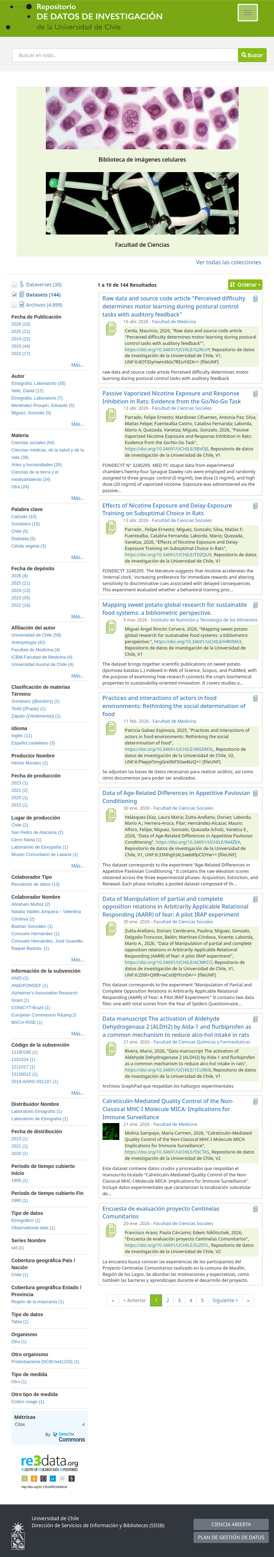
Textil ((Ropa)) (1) (29, 708)
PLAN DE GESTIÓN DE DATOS (231, 1537)
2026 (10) (21, 324)
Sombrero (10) (26, 524)
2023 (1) (20, 783)
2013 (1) (20, 805)
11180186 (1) (25, 1052)
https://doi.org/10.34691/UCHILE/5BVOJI (166, 449)
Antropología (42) (28, 642)
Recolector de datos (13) (36, 884)
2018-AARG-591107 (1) (35, 1081)
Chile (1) (20, 1274)
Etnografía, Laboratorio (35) (39, 383)
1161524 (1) (23, 1059)
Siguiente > (225, 1300)
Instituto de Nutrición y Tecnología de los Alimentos (204, 620)
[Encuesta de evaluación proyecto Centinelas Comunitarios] (111, 1230)
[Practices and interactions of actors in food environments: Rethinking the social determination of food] (111, 728)
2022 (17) (21, 353)
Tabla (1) (20, 1321)
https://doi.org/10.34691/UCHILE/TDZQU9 (168, 555)
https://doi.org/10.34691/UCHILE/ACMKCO (168, 962)
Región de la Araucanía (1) (38, 1301)
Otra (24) (20, 486)
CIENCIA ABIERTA (231, 1524)
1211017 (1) (23, 1067)
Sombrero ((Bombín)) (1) (36, 701)
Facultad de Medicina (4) (36, 649)
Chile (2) (20, 825)
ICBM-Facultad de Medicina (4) (42, 657)
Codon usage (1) (28, 1401)
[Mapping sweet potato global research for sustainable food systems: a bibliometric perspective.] (111, 626)
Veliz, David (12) (28, 390)
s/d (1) (18, 1247)
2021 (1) (20, 1146)
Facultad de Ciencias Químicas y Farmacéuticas (202, 1042)
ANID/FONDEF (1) (30, 985)
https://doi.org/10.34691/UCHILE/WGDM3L (169, 749)
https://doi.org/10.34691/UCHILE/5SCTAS (167, 1152)
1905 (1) (20, 1180)
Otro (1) (19, 1341)
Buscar (252, 55)
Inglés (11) (22, 735)
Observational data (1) (33, 1227)
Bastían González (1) (32, 926)
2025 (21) (21, 331)
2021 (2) (20, 790)
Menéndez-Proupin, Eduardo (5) (43, 405)
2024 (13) (21, 590)
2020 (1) (20, 797)
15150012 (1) (25, 1074)
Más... (78, 365)
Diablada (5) (24, 538)
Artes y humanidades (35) (37, 464)
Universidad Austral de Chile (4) (42, 664)
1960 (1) (20, 1200)
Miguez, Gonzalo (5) (31, 412)
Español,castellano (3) (33, 743)
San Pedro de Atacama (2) (37, 832)
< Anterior (134, 1300)
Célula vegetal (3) (29, 546)
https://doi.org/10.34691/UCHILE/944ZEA (198, 842)
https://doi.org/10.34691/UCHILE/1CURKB (168, 1070)
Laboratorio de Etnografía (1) (40, 847)
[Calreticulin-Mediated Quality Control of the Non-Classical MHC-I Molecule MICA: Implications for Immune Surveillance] (111, 1131)
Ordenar (245, 284)
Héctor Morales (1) (30, 763)
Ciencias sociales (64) (33, 442)
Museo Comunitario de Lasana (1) (45, 854)
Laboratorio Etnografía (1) (37, 1111)
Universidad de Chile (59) (36, 635)
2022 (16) (21, 605)
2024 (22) (21, 338)
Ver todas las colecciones (228, 262)
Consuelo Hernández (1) (35, 933)
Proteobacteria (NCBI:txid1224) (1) (45, 1361)
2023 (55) (21, 598)
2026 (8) (20, 575)
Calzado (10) (24, 516)
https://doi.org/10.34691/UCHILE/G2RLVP (167, 350)
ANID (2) (20, 978)
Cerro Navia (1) (27, 839)
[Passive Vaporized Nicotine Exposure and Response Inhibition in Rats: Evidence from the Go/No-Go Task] (111, 415)
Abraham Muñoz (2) (31, 904)
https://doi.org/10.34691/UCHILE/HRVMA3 (197, 642)
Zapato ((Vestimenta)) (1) (36, 716)
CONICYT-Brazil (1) (31, 1007)
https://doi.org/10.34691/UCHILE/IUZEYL (167, 1245)
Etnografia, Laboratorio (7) (37, 398)
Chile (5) (20, 531)
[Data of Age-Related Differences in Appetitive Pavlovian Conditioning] (111, 815)
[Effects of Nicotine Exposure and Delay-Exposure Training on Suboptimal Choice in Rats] (111, 527)
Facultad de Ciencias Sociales (182, 408)
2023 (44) (21, 346)
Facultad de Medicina (174, 322)
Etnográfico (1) (26, 1220)
